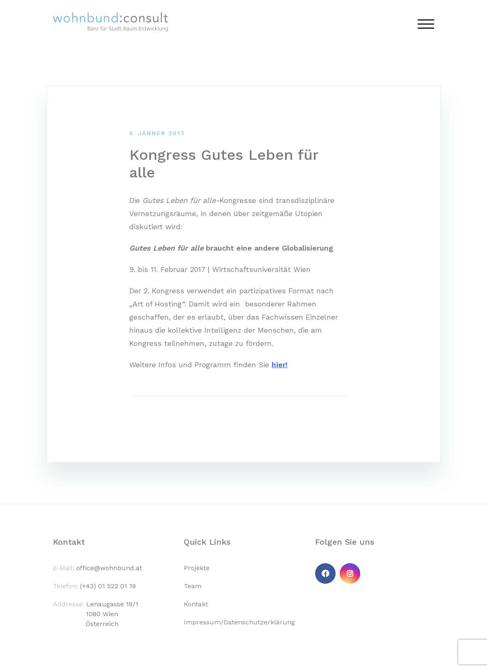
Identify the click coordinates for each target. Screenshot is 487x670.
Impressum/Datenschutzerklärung (239, 622)
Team (192, 586)
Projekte (197, 568)
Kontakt (196, 604)
